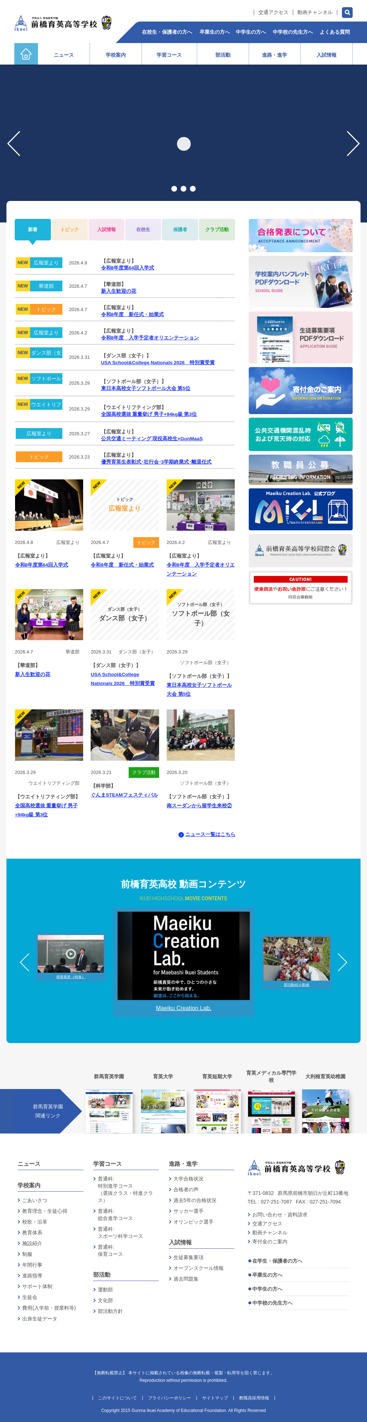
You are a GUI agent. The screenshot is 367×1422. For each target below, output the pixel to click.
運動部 (105, 1289)
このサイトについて (117, 1398)
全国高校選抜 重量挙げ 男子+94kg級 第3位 (149, 414)
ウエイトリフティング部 (46, 406)
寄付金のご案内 (269, 1241)
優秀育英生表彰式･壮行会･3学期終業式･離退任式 (156, 462)
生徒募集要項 (188, 1257)
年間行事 (32, 1265)
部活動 (101, 1275)
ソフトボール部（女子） (46, 380)
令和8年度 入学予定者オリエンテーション (150, 338)
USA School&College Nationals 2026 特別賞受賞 (158, 362)
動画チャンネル (315, 12)
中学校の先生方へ (272, 1303)
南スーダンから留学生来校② (199, 805)
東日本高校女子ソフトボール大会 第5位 (145, 388)
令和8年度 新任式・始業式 (132, 314)
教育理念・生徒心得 (44, 1211)
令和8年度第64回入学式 (127, 268)
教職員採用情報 (254, 1398)
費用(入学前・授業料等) (49, 1308)
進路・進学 (183, 1164)
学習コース (107, 1164)
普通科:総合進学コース (115, 1214)
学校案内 (29, 1185)
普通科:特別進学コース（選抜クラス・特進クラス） (125, 1189)
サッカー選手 (188, 1211)
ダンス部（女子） (46, 354)
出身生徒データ (39, 1319)
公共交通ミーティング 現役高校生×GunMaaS (152, 438)
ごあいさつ (34, 1200)
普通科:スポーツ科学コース (120, 1232)
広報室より (46, 263)
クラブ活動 (144, 772)
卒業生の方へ (267, 1275)
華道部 (46, 286)
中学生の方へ (267, 1289)
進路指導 (32, 1275)
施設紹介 (32, 1243)
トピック (46, 309)
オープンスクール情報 (198, 1268)
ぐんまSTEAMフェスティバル (124, 795)
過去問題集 (186, 1279)
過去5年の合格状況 (194, 1200)
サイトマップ (215, 1398)
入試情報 (180, 1242)
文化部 (105, 1300)
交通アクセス (273, 12)
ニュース (29, 1164)
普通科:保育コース (110, 1250)
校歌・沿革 (34, 1222)
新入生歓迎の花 (118, 291)
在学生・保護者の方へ (277, 1261)
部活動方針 (110, 1311)
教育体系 (32, 1232)
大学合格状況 (188, 1179)
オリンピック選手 (193, 1222)
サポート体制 (37, 1286)
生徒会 (29, 1297)
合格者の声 (186, 1189)
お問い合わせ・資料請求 (280, 1214)
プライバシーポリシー (169, 1398)
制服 (27, 1254)
